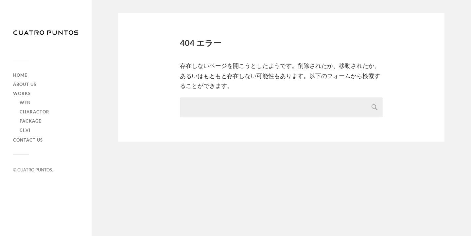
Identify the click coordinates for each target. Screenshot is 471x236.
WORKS (22, 93)
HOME (20, 75)
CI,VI (25, 130)
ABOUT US (24, 84)
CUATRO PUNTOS (34, 169)
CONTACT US (28, 140)
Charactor (34, 111)
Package (30, 121)
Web (25, 102)
